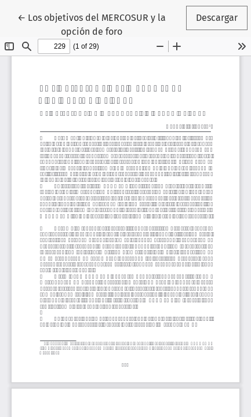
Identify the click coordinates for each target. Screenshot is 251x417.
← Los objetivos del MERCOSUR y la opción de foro (91, 23)
